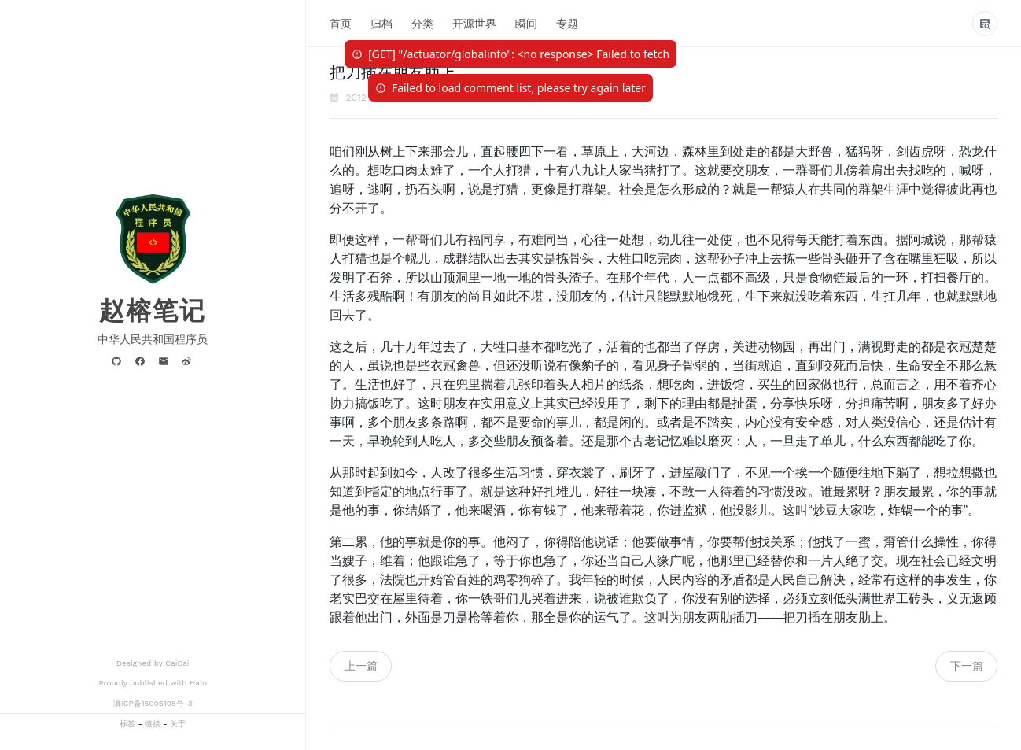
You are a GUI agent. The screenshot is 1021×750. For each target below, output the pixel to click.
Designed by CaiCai (153, 663)
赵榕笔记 (152, 311)
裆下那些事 (552, 97)
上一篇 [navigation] (361, 665)
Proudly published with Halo (152, 682)
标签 (127, 723)
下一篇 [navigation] (966, 665)
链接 (152, 723)
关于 (178, 723)
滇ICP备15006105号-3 (153, 703)
